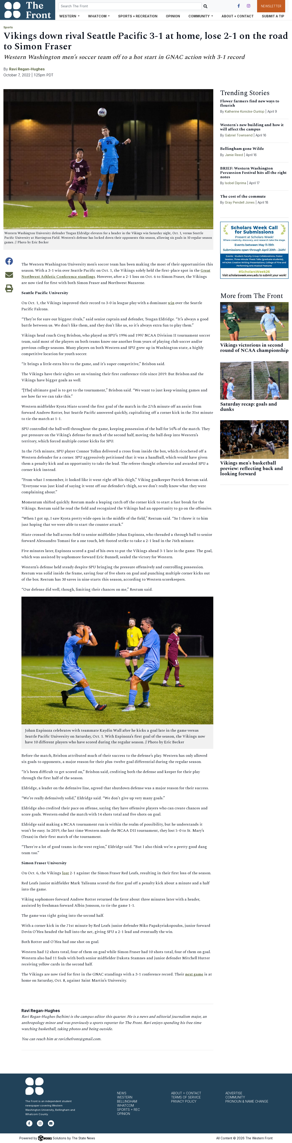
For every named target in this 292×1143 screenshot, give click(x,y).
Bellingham (127, 1101)
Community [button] (199, 16)
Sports (8, 27)
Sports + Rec (128, 1109)
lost (65, 873)
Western (124, 1097)
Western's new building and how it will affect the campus (252, 127)
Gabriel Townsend (239, 135)
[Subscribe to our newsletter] (51, 1125)
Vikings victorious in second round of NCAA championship (254, 348)
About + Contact (238, 16)
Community (235, 1097)
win (171, 303)
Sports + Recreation (137, 16)
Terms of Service (186, 1097)
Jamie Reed (234, 155)
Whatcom (125, 1105)
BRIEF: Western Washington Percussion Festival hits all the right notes (253, 172)
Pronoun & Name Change (246, 1101)
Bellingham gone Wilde (242, 149)
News (121, 1093)
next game (194, 974)
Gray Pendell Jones (240, 202)
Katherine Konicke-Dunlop (244, 111)
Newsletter (271, 6)
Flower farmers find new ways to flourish (249, 103)
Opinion (173, 16)
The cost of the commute (243, 196)
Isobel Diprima (235, 183)
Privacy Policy (183, 1101)
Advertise (233, 1093)
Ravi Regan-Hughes (27, 69)
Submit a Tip (273, 16)
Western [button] (68, 16)
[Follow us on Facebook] (238, 6)
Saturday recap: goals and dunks (248, 407)
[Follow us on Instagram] (248, 6)
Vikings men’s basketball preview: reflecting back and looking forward (251, 469)
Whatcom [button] (97, 16)
